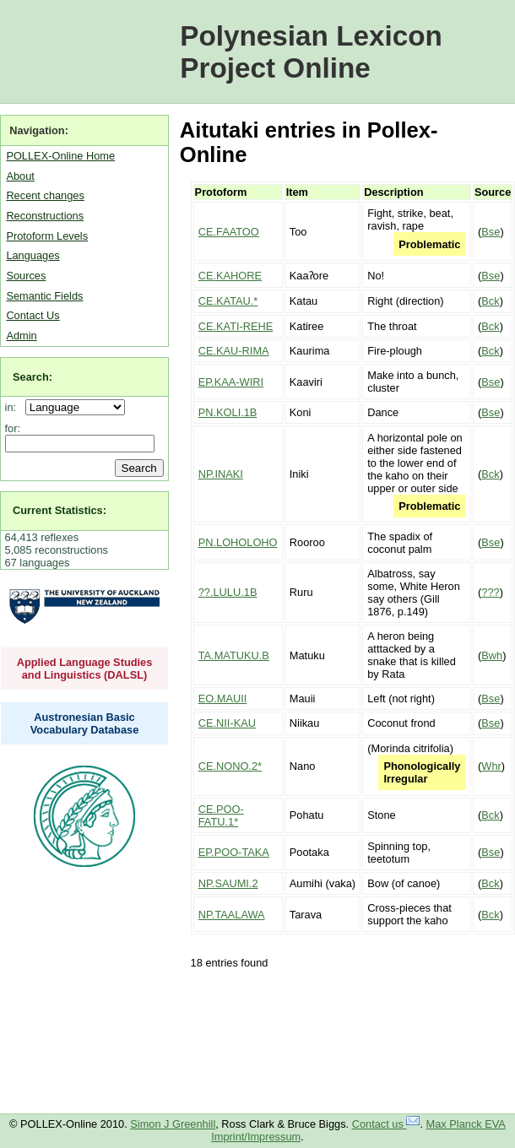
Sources (26, 275)
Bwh (491, 655)
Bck (490, 301)
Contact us (386, 1124)
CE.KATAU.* (228, 301)
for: (13, 428)
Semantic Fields (44, 296)
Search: (32, 377)
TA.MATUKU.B (233, 655)
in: (14, 407)
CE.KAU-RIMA (233, 350)
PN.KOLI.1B (228, 412)
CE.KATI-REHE (236, 326)
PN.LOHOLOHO (238, 542)
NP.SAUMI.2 (228, 883)
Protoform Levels (47, 236)
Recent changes (45, 195)
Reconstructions (45, 215)
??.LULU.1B (228, 592)
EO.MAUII (222, 698)
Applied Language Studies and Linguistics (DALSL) (85, 668)
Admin (21, 335)
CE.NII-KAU (227, 723)
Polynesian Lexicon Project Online (311, 52)
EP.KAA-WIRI (230, 382)
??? (490, 592)
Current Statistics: (59, 510)
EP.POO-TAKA (233, 852)
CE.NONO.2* (230, 766)
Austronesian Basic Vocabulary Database (84, 723)
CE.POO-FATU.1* (221, 815)
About (20, 176)
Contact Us (32, 315)
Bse (490, 231)
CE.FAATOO (228, 231)
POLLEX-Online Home (60, 155)
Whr (491, 766)
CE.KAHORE (230, 275)
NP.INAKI (220, 474)
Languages (32, 255)
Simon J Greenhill (172, 1124)
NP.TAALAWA (231, 914)
